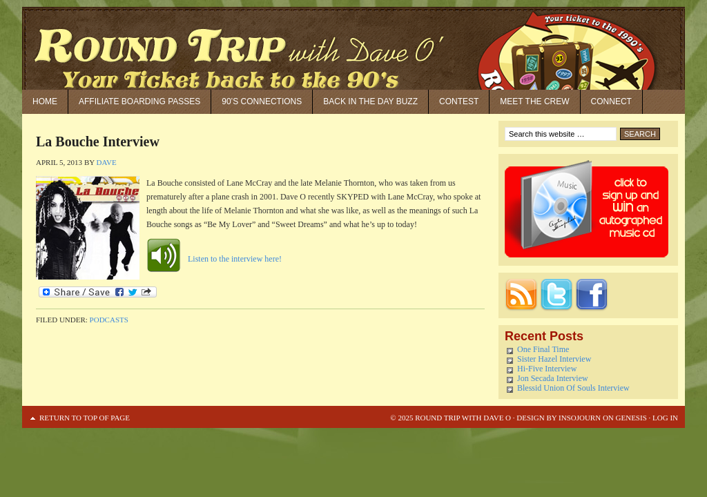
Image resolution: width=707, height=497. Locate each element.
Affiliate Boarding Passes (139, 101)
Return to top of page (84, 417)
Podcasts (109, 319)
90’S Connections (262, 101)
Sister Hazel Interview (554, 359)
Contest (458, 101)
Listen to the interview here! (235, 259)
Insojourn (580, 417)
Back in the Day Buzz (370, 101)
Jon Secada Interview (552, 378)
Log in (665, 417)
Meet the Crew (534, 101)
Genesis (630, 417)
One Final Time (543, 349)
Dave (107, 162)
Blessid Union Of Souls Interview (573, 388)
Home (44, 101)
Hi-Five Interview (547, 368)
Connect (611, 101)
